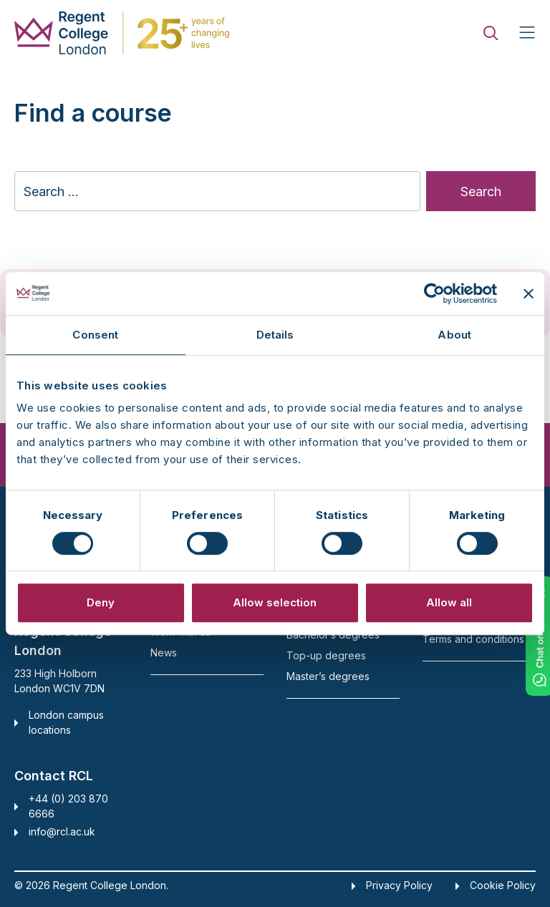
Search (480, 191)
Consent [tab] (95, 334)
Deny (101, 602)
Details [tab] (275, 334)
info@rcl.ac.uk (62, 831)
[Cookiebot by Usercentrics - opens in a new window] (434, 293)
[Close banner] (529, 293)
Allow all (449, 602)
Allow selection (275, 602)
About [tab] (454, 334)
